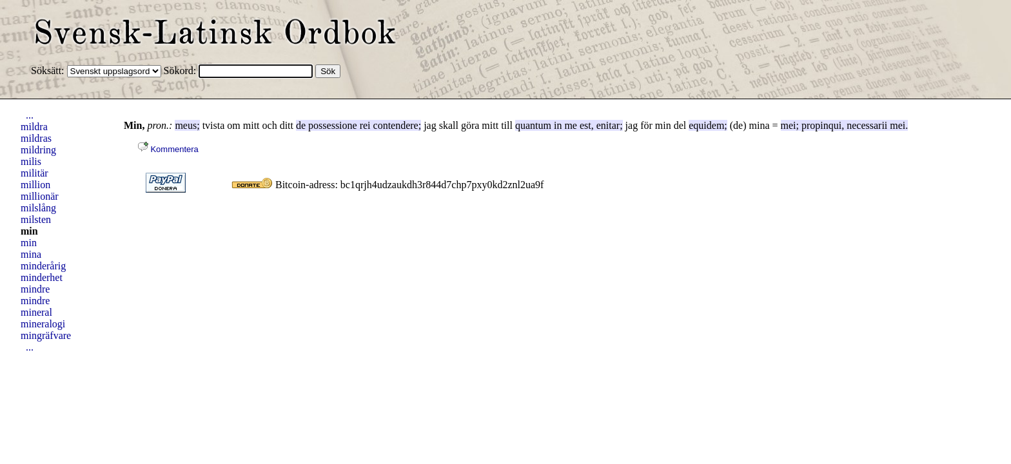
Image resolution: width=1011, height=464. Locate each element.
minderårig (43, 265)
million (35, 184)
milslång (38, 207)
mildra (34, 126)
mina (31, 254)
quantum (533, 125)
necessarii (867, 125)
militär (34, 173)
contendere (395, 125)
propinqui (821, 125)
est (585, 125)
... (30, 115)
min (29, 231)
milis (31, 161)
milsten (36, 219)
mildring (38, 149)
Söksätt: (49, 70)
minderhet (42, 277)
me (570, 125)
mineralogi (43, 323)
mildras (36, 138)
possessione (332, 125)
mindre (35, 289)
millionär (40, 196)
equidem (706, 125)
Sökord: (181, 70)
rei (365, 125)
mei (788, 125)
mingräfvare (46, 335)
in (558, 125)
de (301, 125)
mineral (36, 312)
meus (186, 125)
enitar (608, 125)
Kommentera (168, 149)
